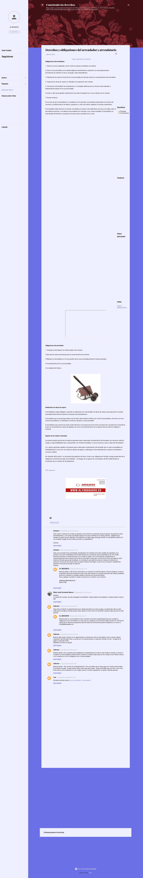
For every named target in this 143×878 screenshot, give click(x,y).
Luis (54, 677)
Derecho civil (54, 523)
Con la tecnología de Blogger (85, 869)
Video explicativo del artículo (81, 59)
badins (90, 872)
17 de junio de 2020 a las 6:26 (68, 663)
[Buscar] (128, 5)
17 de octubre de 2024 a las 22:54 (66, 677)
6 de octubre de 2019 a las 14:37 (69, 634)
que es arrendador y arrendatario (80, 680)
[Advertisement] (85, 25)
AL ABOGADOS (64, 569)
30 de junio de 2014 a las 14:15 (78, 568)
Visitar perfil (14, 32)
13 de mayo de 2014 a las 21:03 (69, 550)
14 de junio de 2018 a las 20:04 (68, 606)
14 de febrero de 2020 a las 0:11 (69, 650)
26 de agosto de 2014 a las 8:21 (83, 592)
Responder (57, 546)
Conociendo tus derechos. (60, 4)
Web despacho (50, 470)
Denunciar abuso (7, 90)
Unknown (56, 606)
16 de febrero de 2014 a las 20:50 (69, 531)
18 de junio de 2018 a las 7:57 (78, 616)
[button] (116, 54)
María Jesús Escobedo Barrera (63, 592)
